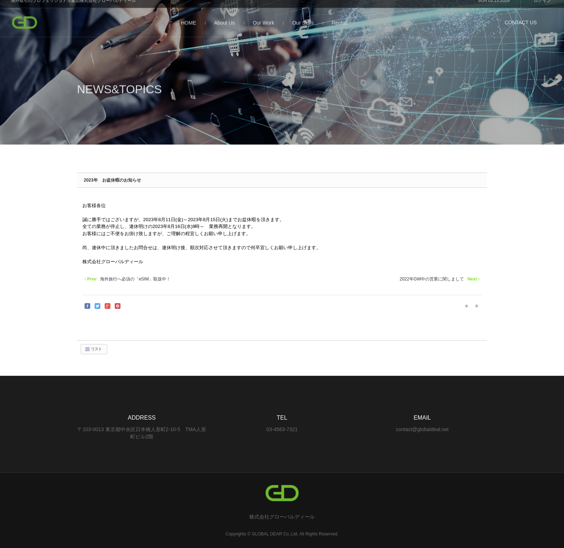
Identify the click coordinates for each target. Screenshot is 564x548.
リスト (93, 349)
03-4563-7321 (281, 429)
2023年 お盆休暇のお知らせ (112, 180)
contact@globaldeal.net (422, 429)
